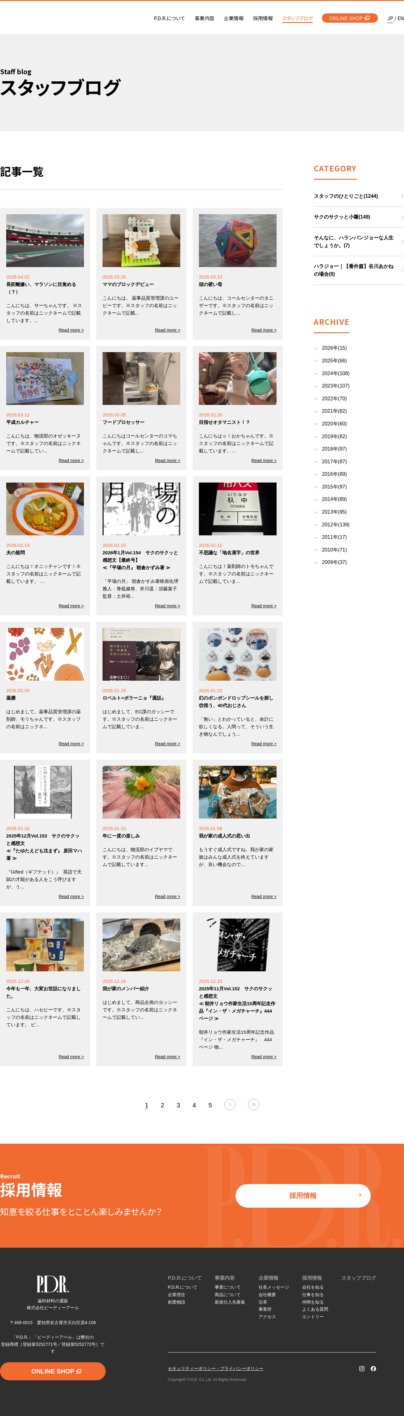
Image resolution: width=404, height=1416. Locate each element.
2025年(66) (334, 360)
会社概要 (267, 1294)
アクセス (267, 1316)
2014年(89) (334, 499)
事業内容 (225, 1278)
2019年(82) (334, 436)
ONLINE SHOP (349, 18)
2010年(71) (334, 549)
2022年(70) (334, 398)
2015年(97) (334, 486)
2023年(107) (336, 385)
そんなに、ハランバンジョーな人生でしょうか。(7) (353, 241)
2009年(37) (334, 562)
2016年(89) (334, 474)
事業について (228, 1287)
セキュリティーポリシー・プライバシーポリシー (216, 1368)
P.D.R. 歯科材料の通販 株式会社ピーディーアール (41, 18)
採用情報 (325, 1196)
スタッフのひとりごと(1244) (346, 196)
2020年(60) (334, 423)
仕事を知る (313, 1294)
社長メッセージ (274, 1287)
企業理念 (176, 1294)
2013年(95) (334, 512)
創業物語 (176, 1302)
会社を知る (313, 1287)
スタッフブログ (358, 1278)
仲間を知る (313, 1302)
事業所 (265, 1309)
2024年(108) (336, 373)
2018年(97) (334, 449)
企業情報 (268, 1278)
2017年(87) (334, 461)
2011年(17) (334, 537)
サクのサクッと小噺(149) (342, 217)
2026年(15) (334, 348)
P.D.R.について (185, 1278)
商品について (228, 1294)
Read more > (71, 330)
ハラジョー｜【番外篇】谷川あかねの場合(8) (353, 270)
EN (400, 18)
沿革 (263, 1302)
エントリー (313, 1316)
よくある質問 (315, 1309)
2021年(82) (334, 411)
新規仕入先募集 (230, 1302)
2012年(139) (336, 524)
